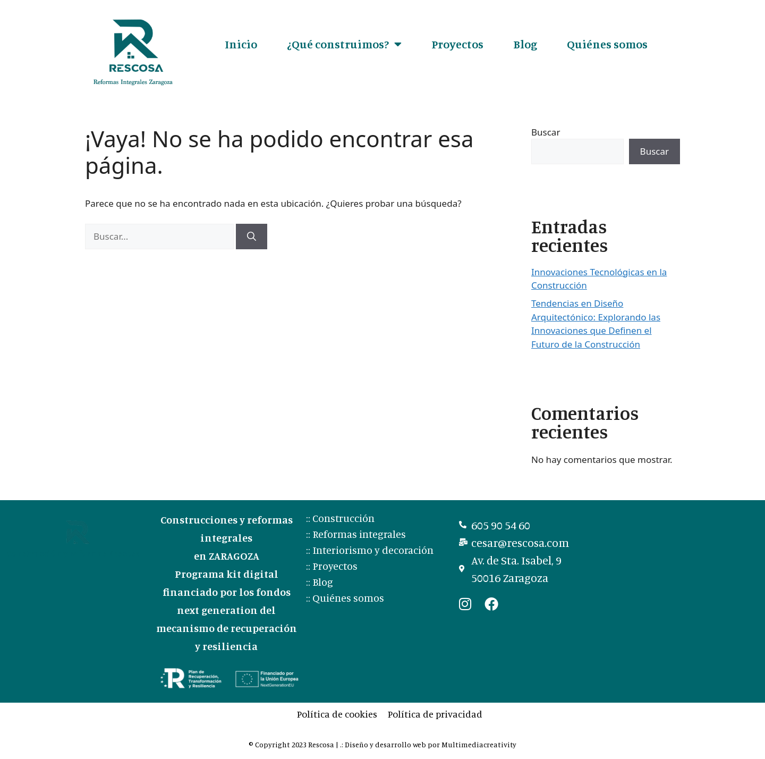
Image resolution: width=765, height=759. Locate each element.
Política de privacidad (435, 714)
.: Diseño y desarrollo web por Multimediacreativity (428, 744)
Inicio (241, 44)
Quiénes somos (607, 44)
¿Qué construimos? (344, 44)
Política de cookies (337, 714)
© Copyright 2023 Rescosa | (294, 744)
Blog (525, 44)
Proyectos (457, 44)
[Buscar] (251, 236)
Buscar (545, 132)
